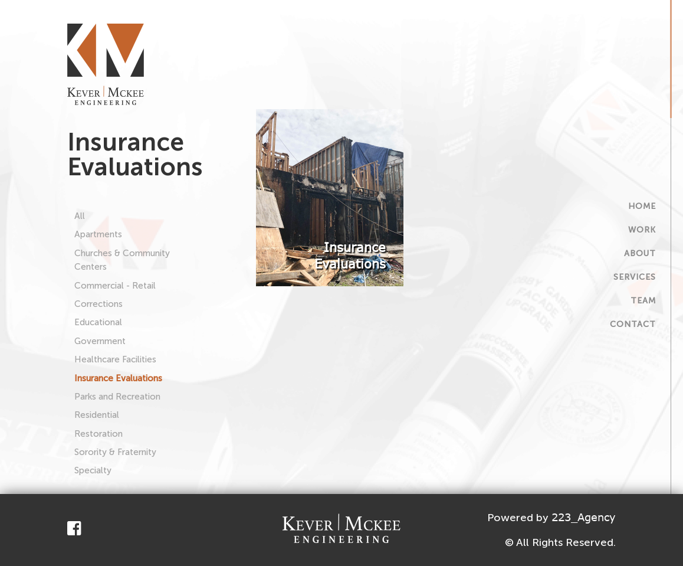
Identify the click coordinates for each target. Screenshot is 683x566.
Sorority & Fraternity (115, 452)
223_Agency (583, 517)
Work (642, 230)
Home (642, 206)
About (640, 253)
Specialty (92, 470)
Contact (633, 324)
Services (634, 277)
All (79, 216)
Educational (98, 322)
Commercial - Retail (115, 285)
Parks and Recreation (117, 396)
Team (643, 301)
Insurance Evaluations (118, 378)
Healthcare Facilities (115, 359)
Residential (96, 415)
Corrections (98, 304)
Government (100, 341)
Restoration (98, 433)
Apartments (98, 234)
